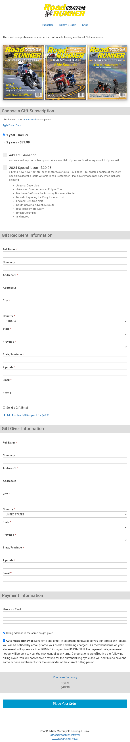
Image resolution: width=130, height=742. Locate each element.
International (29, 119)
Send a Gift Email (15, 407)
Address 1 (10, 275)
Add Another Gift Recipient (26, 415)
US (18, 119)
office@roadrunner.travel (65, 735)
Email (7, 380)
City (6, 300)
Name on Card (12, 609)
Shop (85, 25)
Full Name (10, 249)
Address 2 (9, 287)
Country (9, 316)
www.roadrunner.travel (65, 739)
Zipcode (9, 367)
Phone (7, 392)
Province (9, 341)
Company (9, 262)
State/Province (13, 354)
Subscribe (48, 25)
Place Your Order (65, 704)
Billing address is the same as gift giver (28, 633)
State (7, 328)
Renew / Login (67, 25)
